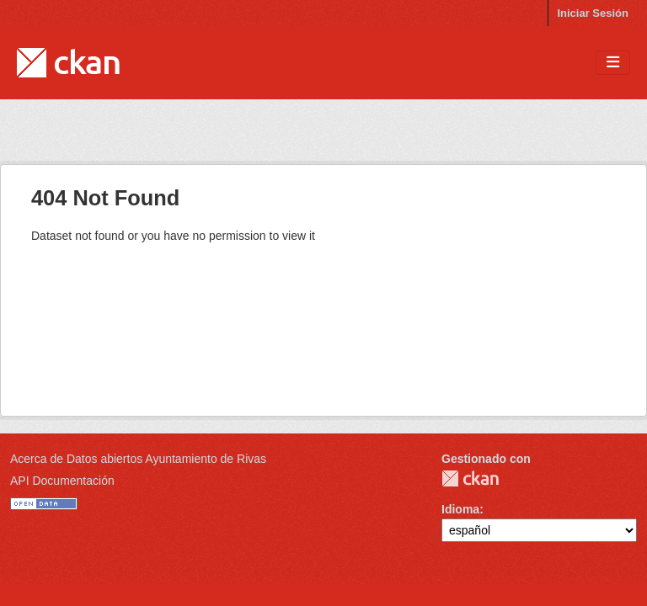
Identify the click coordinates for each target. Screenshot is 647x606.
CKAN (470, 478)
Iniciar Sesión (592, 13)
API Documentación (62, 480)
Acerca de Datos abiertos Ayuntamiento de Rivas (138, 458)
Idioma (460, 509)
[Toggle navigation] (613, 62)
